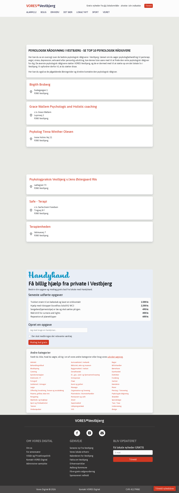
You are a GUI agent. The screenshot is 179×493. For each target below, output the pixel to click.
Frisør (73, 381)
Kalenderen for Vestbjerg (81, 456)
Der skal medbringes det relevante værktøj (52, 336)
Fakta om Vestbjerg (79, 460)
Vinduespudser (35, 409)
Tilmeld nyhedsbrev (164, 488)
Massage (74, 387)
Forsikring (115, 378)
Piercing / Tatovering (120, 390)
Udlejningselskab (77, 406)
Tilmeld (148, 6)
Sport (95, 12)
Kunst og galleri (77, 384)
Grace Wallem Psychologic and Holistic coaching (63, 106)
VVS (72, 409)
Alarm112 (31, 12)
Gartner (115, 381)
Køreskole (115, 384)
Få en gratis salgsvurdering (82, 471)
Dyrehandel (116, 372)
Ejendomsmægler (37, 375)
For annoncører (33, 452)
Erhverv (55, 12)
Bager (114, 362)
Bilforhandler (117, 365)
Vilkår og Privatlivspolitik (38, 456)
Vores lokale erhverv (79, 452)
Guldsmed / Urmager (38, 384)
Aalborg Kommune (78, 467)
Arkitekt (33, 362)
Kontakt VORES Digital (36, 460)
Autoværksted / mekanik (80, 362)
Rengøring (34, 397)
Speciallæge (116, 400)
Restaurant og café (78, 397)
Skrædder (115, 397)
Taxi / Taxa (116, 403)
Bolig (43, 12)
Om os (29, 448)
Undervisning (117, 406)
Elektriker (115, 375)
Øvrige (114, 409)
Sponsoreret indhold (79, 475)
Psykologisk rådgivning (120, 394)
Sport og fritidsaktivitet (39, 403)
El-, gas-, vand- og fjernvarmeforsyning (85, 375)
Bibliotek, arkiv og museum (81, 365)
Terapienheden (40, 226)
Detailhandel (76, 372)
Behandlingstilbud (37, 365)
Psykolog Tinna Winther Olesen (51, 131)
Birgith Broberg (39, 84)
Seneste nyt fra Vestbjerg (81, 448)
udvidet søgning (115, 357)
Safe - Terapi (38, 201)
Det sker (67, 12)
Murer (114, 387)
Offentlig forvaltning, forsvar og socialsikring (47, 390)
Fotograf (33, 381)
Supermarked (76, 403)
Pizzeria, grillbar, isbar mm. (40, 394)
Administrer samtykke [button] (36, 463)
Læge (32, 387)
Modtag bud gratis (38, 342)
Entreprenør (75, 378)
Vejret (106, 12)
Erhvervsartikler (77, 463)
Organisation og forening (80, 390)
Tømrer (33, 406)
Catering (33, 372)
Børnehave (116, 369)
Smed (73, 400)
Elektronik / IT (35, 378)
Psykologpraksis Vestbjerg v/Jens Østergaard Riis (63, 179)
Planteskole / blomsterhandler (82, 394)
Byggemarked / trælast (79, 369)
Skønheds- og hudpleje (38, 400)
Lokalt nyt (82, 12)
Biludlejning (34, 369)
